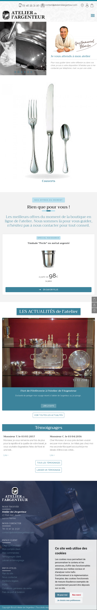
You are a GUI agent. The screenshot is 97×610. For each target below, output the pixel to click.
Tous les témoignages (48, 463)
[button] (15, 72)
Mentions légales (10, 581)
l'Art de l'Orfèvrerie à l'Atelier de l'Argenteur (49, 391)
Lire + (5, 455)
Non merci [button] (76, 595)
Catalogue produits (11, 545)
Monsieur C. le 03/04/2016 (66, 436)
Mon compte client (11, 549)
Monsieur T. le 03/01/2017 (19, 436)
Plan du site (7, 573)
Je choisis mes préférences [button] (68, 600)
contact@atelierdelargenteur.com (59, 5)
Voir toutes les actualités (48, 415)
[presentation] (5, 367)
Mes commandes (10, 553)
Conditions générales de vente (17, 588)
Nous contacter (9, 577)
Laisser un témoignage (48, 470)
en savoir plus (48, 284)
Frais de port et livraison (13, 592)
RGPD (5, 584)
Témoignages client (11, 556)
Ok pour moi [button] (62, 595)
